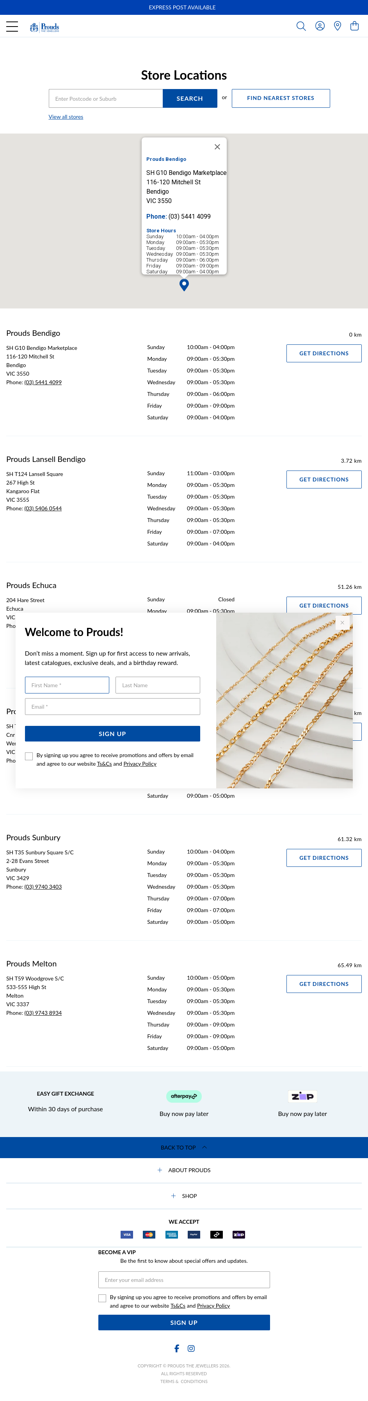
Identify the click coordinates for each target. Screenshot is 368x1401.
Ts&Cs (104, 763)
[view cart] (354, 25)
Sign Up (112, 733)
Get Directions (324, 353)
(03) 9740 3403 (43, 886)
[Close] (217, 146)
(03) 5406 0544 (43, 508)
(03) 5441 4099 (43, 382)
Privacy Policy (139, 763)
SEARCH (189, 98)
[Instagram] (191, 1348)
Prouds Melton (31, 963)
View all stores (66, 116)
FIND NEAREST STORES (280, 97)
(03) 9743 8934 (43, 1012)
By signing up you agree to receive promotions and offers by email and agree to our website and (115, 759)
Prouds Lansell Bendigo (45, 458)
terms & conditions (184, 1381)
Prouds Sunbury (33, 837)
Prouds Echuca (31, 585)
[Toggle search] (302, 26)
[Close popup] (343, 623)
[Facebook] (177, 1348)
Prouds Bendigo (33, 332)
